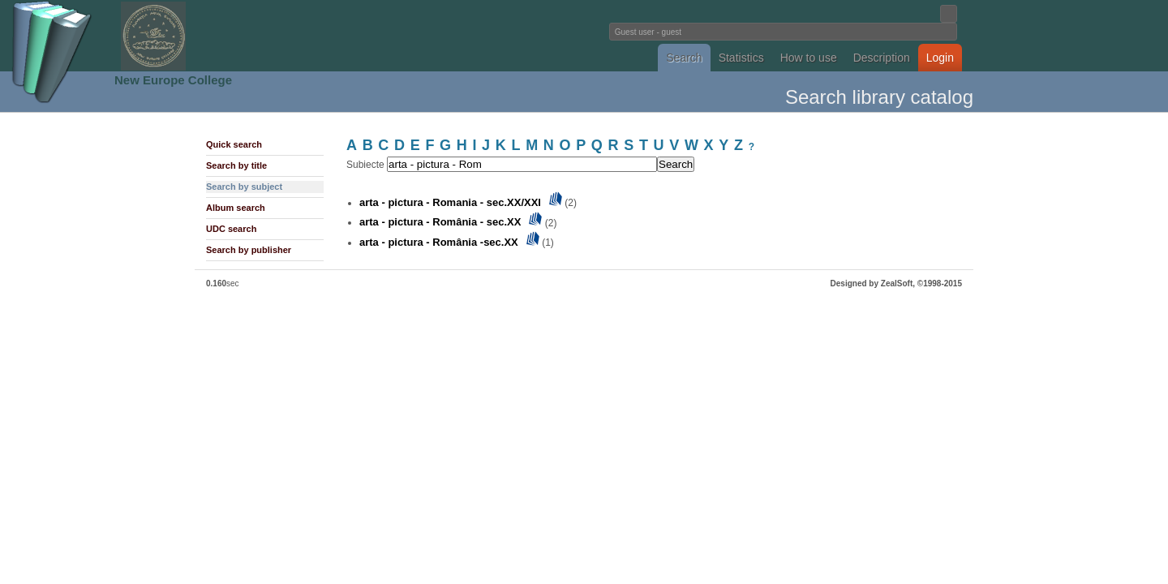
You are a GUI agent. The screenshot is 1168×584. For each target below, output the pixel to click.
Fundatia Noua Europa (317, 35)
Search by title (236, 165)
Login (940, 57)
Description (881, 57)
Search (684, 57)
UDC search (231, 229)
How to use (808, 57)
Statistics (741, 57)
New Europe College (173, 80)
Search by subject (244, 186)
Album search (235, 208)
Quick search (234, 144)
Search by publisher (248, 250)
